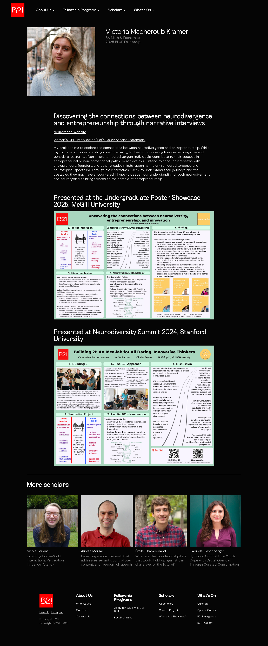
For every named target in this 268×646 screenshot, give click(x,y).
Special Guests (206, 610)
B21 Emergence (206, 616)
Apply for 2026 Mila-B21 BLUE (129, 609)
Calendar (203, 603)
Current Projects (169, 610)
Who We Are (83, 603)
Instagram (57, 612)
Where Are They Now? (173, 616)
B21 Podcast (204, 622)
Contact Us (83, 616)
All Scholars (166, 603)
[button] (45, 10)
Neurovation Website (70, 132)
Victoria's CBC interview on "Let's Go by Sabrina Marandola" (99, 140)
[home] (17, 10)
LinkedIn (44, 612)
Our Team (82, 610)
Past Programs (123, 617)
